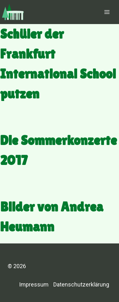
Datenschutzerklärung (81, 284)
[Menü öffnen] (107, 12)
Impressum (34, 284)
